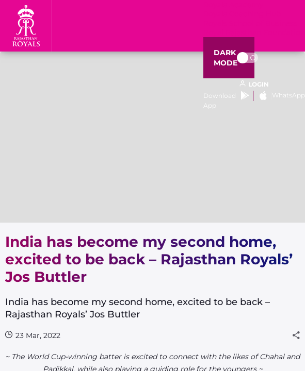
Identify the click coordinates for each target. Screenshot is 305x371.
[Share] (296, 335)
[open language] (254, 84)
